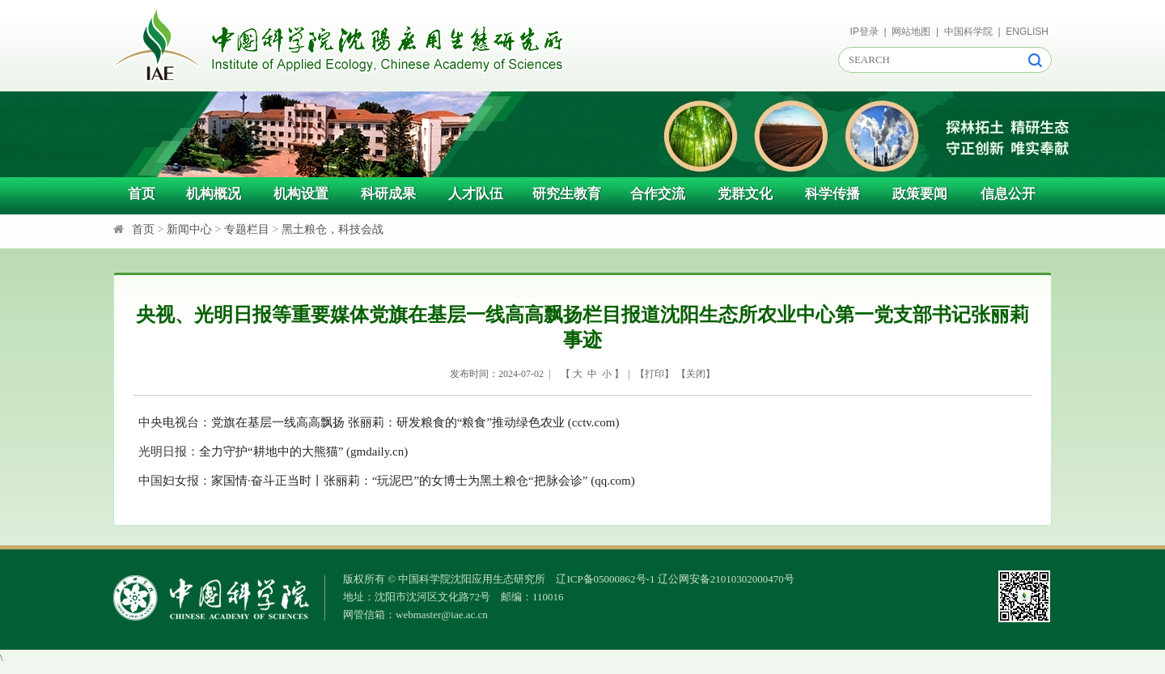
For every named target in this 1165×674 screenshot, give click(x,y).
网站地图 (911, 31)
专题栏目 (246, 229)
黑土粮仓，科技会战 (332, 229)
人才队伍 (475, 193)
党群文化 (745, 193)
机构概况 (213, 193)
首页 (141, 193)
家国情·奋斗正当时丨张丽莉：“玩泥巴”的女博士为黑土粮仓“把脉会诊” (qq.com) (423, 480)
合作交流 (657, 193)
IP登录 (864, 31)
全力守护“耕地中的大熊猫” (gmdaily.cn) (303, 451)
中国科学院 (968, 31)
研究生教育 (566, 193)
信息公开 (1008, 193)
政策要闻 (919, 193)
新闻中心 (189, 229)
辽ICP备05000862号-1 (605, 579)
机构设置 (300, 193)
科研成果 (388, 193)
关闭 (695, 373)
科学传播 (832, 193)
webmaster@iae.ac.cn (442, 614)
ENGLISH (1027, 31)
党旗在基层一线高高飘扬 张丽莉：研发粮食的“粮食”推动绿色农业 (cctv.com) (415, 422)
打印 (654, 373)
